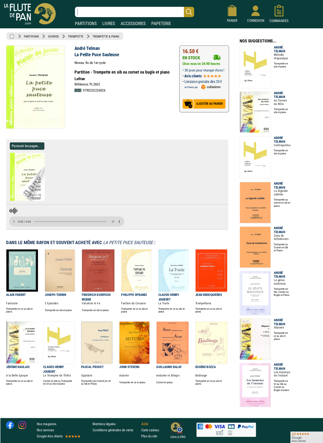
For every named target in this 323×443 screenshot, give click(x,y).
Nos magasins (46, 424)
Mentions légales (104, 424)
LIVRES (108, 23)
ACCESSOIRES (133, 23)
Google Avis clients (58, 436)
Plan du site (149, 436)
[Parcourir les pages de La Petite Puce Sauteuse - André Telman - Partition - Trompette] (46, 200)
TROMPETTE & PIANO (106, 36)
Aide (144, 423)
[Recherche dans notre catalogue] (134, 12)
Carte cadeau (150, 430)
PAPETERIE (161, 23)
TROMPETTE (75, 36)
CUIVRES (53, 36)
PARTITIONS (86, 23)
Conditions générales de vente (116, 430)
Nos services (45, 430)
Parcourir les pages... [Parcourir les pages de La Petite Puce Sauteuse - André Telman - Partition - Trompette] (26, 146)
